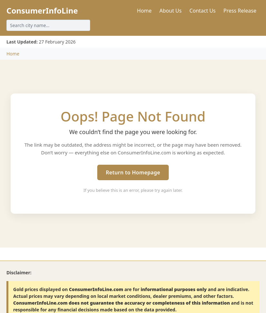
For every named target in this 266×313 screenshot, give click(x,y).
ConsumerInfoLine (42, 10)
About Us (170, 10)
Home (144, 10)
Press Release (239, 10)
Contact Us (202, 10)
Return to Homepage (133, 172)
